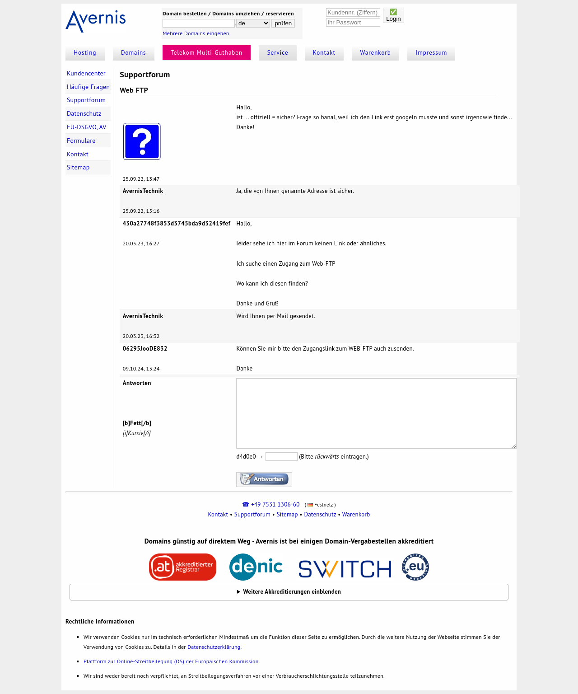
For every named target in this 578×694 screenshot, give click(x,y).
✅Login (393, 15)
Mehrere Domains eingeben (196, 33)
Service (278, 52)
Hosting (85, 52)
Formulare (81, 140)
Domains (133, 52)
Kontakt (324, 52)
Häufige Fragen (88, 87)
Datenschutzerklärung (213, 646)
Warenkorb (375, 52)
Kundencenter (86, 73)
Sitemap (78, 167)
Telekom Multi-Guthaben (206, 52)
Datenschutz (84, 113)
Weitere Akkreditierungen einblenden (292, 592)
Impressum (431, 52)
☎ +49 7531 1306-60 (270, 504)
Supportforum (86, 100)
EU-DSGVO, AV (87, 127)
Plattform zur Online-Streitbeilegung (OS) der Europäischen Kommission (171, 661)
